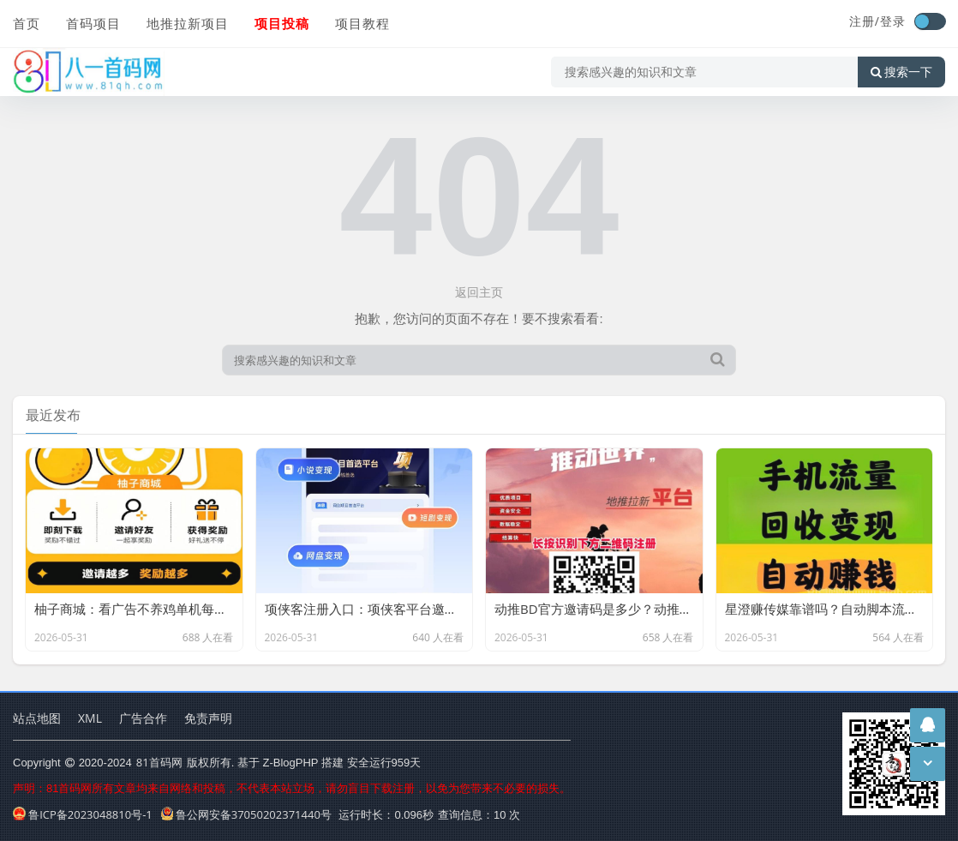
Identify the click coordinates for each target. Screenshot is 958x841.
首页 (26, 23)
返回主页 (479, 292)
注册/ (864, 21)
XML (90, 718)
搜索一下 (901, 72)
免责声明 (208, 718)
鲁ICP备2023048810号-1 (83, 814)
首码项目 (93, 23)
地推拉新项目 (188, 23)
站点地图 (37, 718)
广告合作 (143, 718)
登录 (893, 21)
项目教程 (362, 23)
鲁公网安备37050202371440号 (246, 814)
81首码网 (159, 762)
